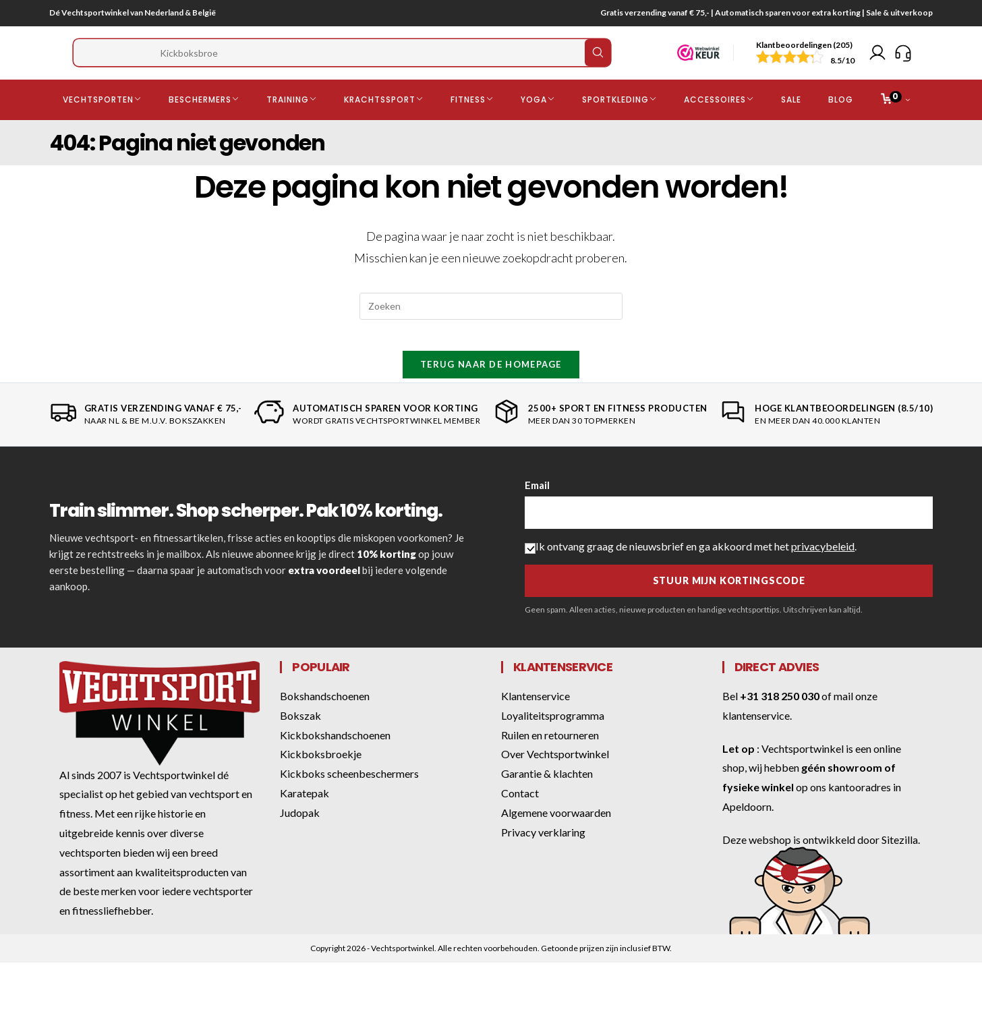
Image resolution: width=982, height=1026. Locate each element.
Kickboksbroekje (321, 778)
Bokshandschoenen (325, 720)
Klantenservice (535, 720)
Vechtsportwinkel (802, 772)
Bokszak (300, 739)
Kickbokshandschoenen (335, 759)
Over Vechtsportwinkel (555, 778)
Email (537, 509)
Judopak (300, 836)
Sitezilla (900, 863)
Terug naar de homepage (491, 388)
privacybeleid (823, 570)
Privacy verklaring (543, 856)
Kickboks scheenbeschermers (349, 797)
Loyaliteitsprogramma (552, 739)
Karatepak (304, 817)
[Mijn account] (877, 60)
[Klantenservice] (903, 60)
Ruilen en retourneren (550, 759)
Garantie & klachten (547, 797)
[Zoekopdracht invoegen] (491, 320)
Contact (520, 817)
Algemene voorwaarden (556, 836)
